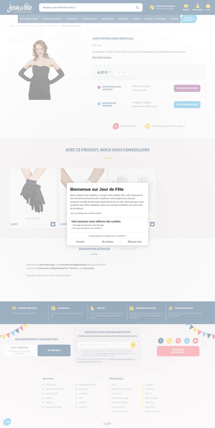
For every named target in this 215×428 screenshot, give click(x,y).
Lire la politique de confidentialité (85, 213)
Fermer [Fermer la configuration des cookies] (80, 241)
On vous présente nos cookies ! (87, 228)
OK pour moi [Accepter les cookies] (135, 241)
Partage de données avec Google (88, 225)
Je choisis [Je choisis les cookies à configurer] (107, 241)
